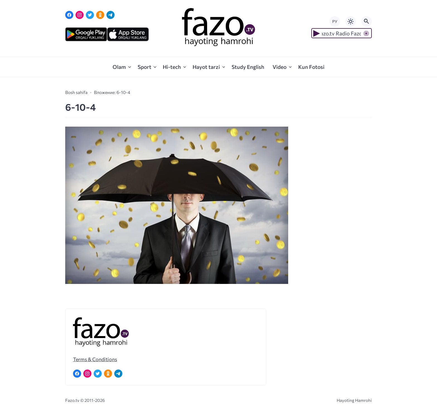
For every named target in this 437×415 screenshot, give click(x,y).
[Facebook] (69, 15)
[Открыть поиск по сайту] (366, 21)
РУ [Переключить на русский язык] (334, 21)
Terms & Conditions (95, 359)
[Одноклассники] (100, 15)
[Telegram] (110, 15)
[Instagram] (80, 15)
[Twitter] (90, 15)
